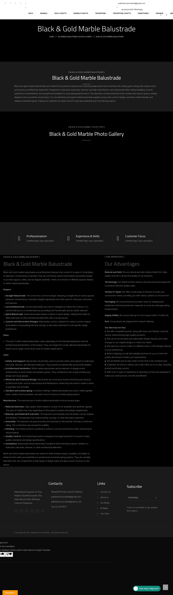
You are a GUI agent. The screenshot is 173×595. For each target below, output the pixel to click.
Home (51, 36)
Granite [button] (159, 13)
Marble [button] (43, 13)
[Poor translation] (9, 554)
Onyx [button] (30, 13)
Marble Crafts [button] (81, 13)
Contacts (55, 483)
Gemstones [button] (143, 13)
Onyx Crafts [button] (60, 13)
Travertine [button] (100, 13)
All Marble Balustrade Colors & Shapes (75, 36)
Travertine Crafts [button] (122, 13)
